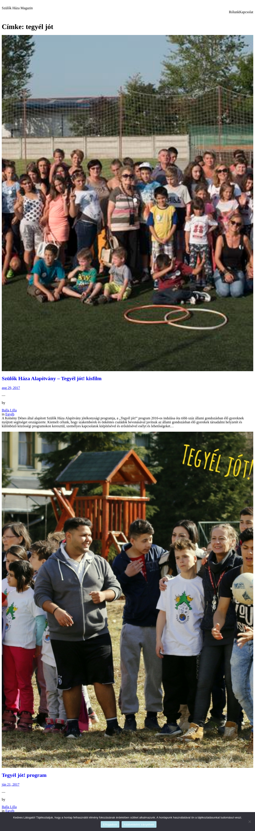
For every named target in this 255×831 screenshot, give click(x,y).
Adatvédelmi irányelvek (139, 824)
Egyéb (9, 414)
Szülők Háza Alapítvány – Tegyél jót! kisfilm (52, 378)
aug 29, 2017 (11, 388)
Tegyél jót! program (24, 775)
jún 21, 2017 (10, 784)
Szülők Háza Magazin (17, 8)
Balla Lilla (9, 410)
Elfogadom (110, 824)
